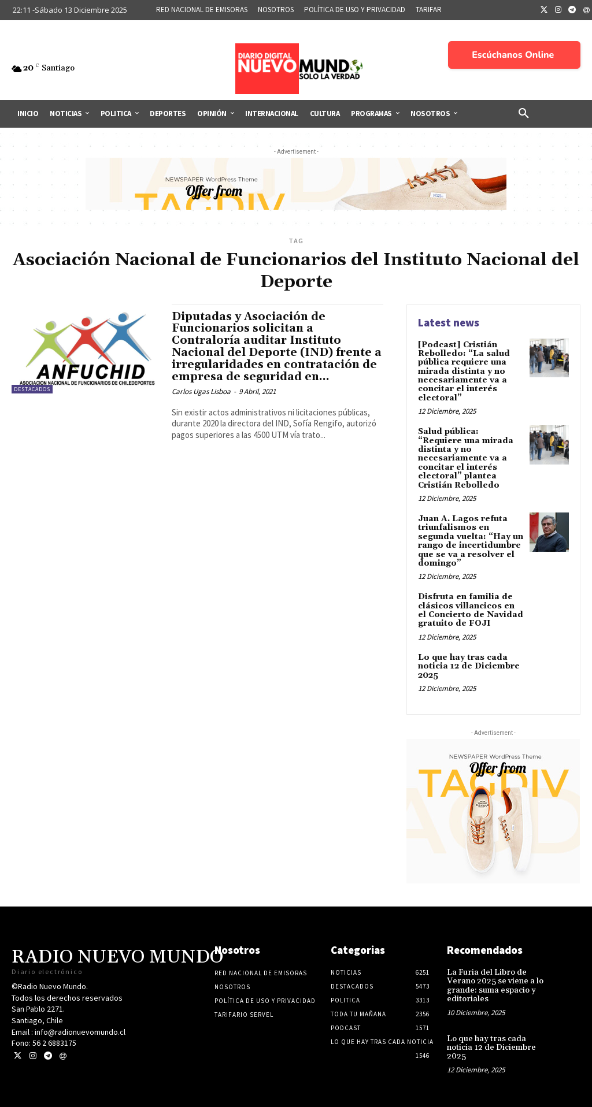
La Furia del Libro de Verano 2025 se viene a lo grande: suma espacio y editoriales (495, 985)
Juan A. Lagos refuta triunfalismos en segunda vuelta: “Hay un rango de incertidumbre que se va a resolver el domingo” (470, 541)
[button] (524, 114)
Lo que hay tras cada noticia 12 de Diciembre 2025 (469, 666)
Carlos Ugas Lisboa (201, 391)
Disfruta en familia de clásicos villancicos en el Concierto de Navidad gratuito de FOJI (470, 610)
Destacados (32, 389)
